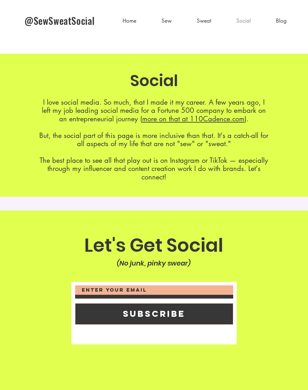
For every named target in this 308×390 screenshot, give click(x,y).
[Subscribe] (154, 314)
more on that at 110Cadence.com (193, 118)
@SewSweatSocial (60, 21)
